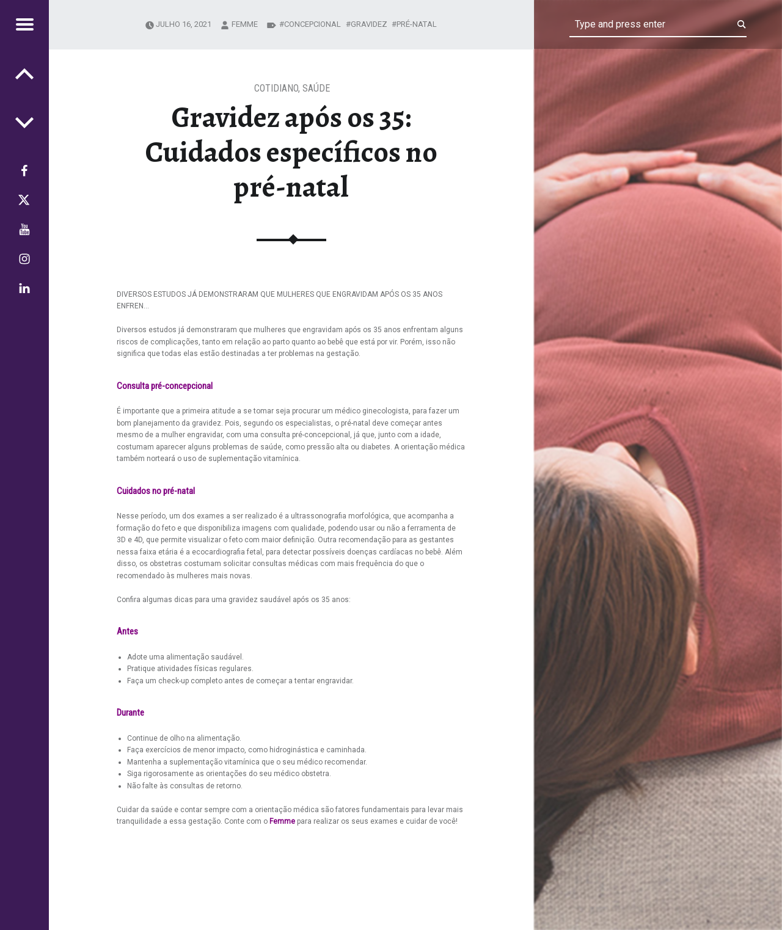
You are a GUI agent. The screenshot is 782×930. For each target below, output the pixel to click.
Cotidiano (276, 88)
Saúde (316, 88)
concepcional (312, 24)
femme (245, 24)
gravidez (369, 24)
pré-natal (416, 24)
